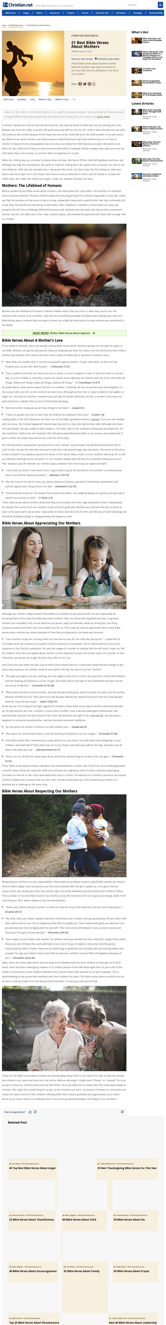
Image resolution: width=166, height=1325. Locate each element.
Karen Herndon (87, 59)
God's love (8, 99)
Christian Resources (15, 25)
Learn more (103, 116)
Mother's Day (45, 99)
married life (96, 715)
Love (32, 99)
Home (4, 25)
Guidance (22, 99)
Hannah (95, 419)
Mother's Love (62, 99)
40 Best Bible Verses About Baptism (70, 333)
